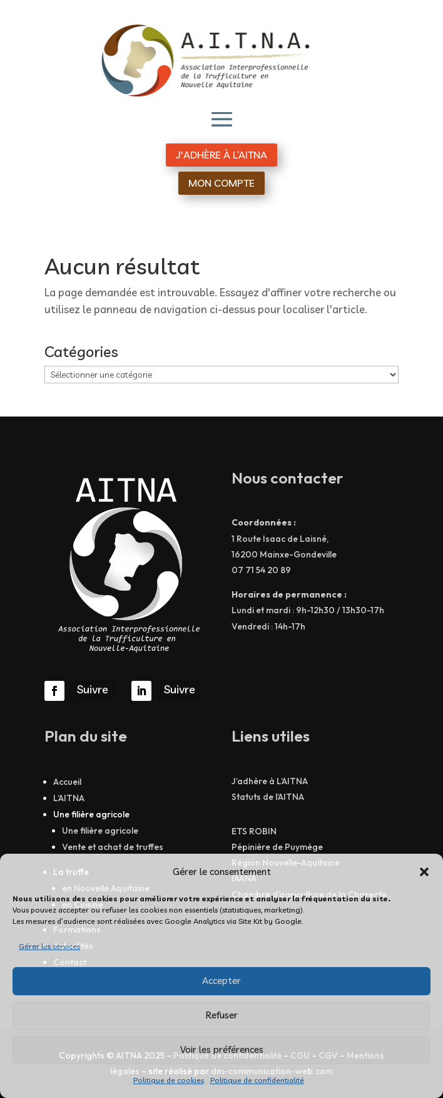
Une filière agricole (100, 830)
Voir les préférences (221, 1049)
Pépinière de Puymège (277, 846)
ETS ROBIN (254, 831)
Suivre (92, 689)
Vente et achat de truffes (112, 846)
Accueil (67, 781)
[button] (424, 872)
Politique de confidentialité (257, 1080)
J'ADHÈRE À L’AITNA (221, 154)
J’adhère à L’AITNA (270, 781)
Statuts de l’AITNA (268, 796)
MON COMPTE (221, 183)
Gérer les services (49, 946)
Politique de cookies (168, 1080)
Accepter (221, 981)
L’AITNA (68, 798)
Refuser (222, 1015)
